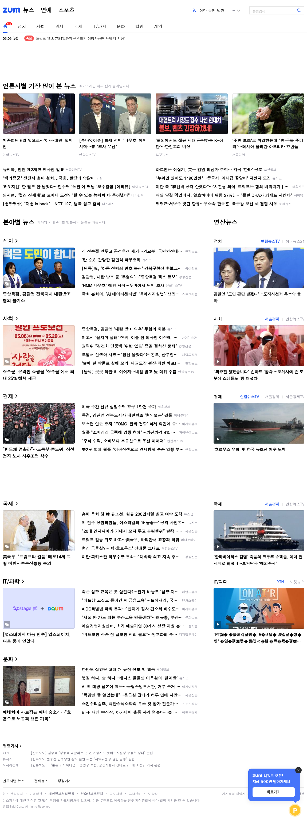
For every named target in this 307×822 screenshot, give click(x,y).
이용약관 (35, 793)
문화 (120, 26)
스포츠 (66, 10)
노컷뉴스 (162, 154)
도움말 (153, 793)
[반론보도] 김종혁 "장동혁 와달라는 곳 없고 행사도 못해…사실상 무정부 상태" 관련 (92, 752)
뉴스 (28, 10)
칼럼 (139, 26)
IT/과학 (99, 26)
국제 (78, 26)
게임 (158, 26)
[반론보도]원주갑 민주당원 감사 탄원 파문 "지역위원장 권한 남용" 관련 (83, 759)
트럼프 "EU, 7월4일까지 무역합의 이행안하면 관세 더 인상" (80, 38)
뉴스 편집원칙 (13, 793)
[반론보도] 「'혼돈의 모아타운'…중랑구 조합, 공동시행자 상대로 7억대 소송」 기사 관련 (96, 765)
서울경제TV (295, 396)
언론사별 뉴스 (14, 780)
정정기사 (10, 746)
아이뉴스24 (295, 241)
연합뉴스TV (11, 154)
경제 (59, 26)
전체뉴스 (41, 780)
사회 (40, 26)
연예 (46, 10)
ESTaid (10, 806)
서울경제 (238, 154)
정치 (22, 26)
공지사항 (115, 793)
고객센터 (135, 793)
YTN (280, 581)
